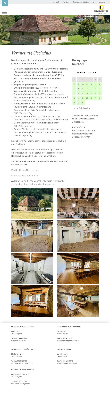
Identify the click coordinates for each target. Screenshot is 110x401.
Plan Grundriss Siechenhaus (25, 175)
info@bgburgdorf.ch (18, 341)
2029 (91, 72)
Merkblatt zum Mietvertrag (24, 170)
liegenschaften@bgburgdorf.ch (39, 184)
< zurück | (79, 108)
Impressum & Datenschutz (83, 2)
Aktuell (56, 2)
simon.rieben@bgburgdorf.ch (21, 363)
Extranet (102, 2)
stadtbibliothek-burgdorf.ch (67, 363)
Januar (79, 72)
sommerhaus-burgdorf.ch (20, 383)
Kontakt (66, 2)
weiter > (88, 108)
